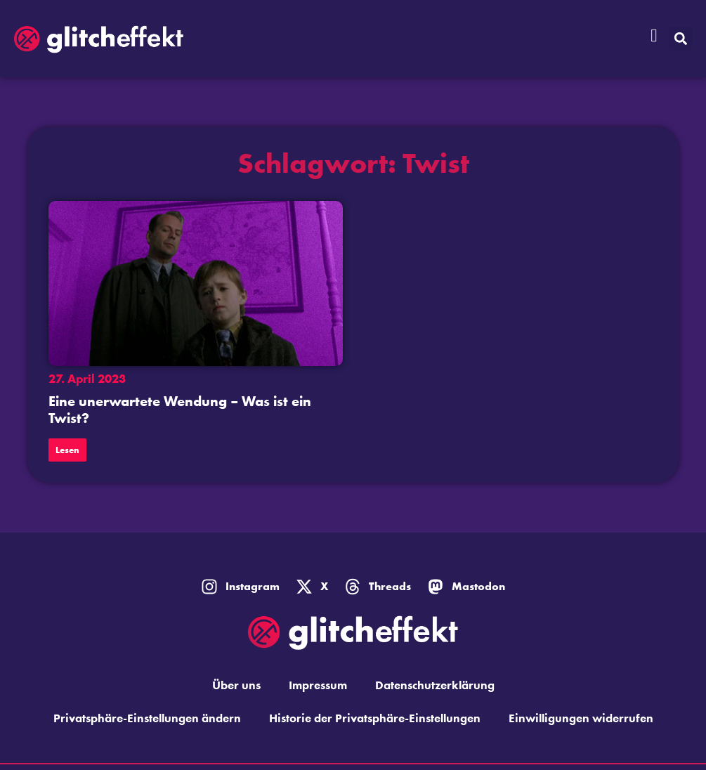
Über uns (236, 685)
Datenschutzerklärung (435, 685)
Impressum (318, 685)
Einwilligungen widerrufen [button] (581, 718)
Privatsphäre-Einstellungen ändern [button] (147, 718)
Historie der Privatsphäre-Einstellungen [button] (375, 718)
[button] (680, 38)
